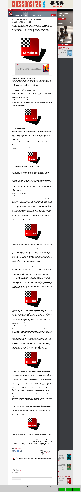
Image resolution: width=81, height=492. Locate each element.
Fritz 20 (17, 64)
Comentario (14, 471)
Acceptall (76, 489)
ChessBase (18, 457)
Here (76, 486)
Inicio (15, 9)
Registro (21, 470)
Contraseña (15, 469)
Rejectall (69, 489)
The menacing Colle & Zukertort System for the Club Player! (64, 48)
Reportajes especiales (18, 448)
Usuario (14, 468)
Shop (10, 9)
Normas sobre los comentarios (16, 466)
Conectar (66, 9)
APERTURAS (20, 9)
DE (41, 15)
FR (45, 15)
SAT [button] (25, 9)
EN (42, 15)
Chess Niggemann (46, 452)
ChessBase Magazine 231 (63, 463)
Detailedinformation (61, 489)
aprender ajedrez (32, 9)
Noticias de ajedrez (21, 15)
